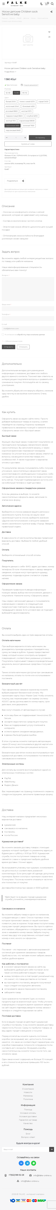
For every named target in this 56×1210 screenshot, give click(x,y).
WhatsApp (33, 1163)
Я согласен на (25, 335)
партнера (21, 1007)
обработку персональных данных (31, 335)
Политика (28, 1099)
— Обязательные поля (12, 341)
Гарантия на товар (28, 1120)
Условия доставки (28, 1116)
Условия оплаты (28, 1113)
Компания (28, 1084)
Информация (28, 1105)
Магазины (28, 1096)
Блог (28, 1134)
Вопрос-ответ (28, 1137)
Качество (28, 1123)
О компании (28, 1089)
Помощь (28, 1109)
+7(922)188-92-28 (16, 1175)
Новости (28, 1092)
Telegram (27, 1163)
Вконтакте (21, 1163)
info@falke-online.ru (42, 1175)
